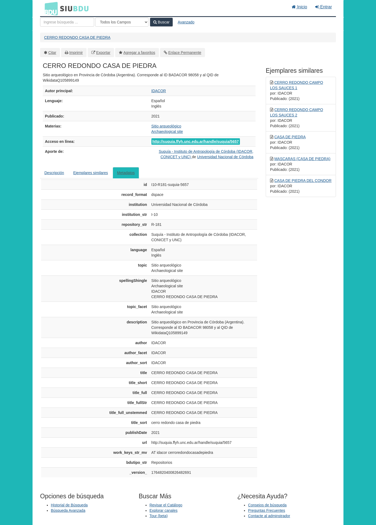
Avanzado (186, 22)
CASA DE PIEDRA (290, 137)
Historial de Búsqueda (69, 505)
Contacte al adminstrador (269, 516)
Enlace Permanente (184, 52)
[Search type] (121, 22)
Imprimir (76, 52)
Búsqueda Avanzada (68, 510)
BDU (50, 8)
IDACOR (158, 91)
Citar (52, 52)
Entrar (323, 7)
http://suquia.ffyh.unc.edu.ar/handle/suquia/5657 (195, 141)
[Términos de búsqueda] (67, 22)
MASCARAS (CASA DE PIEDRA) (302, 159)
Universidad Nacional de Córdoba (225, 157)
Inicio (299, 7)
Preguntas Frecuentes (266, 510)
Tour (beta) (159, 516)
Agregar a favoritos (139, 52)
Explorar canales (164, 510)
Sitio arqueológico (166, 126)
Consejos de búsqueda (267, 505)
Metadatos (125, 173)
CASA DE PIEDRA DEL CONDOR (303, 180)
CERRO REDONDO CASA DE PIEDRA (77, 37)
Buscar (161, 22)
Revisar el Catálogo (166, 505)
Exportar (103, 52)
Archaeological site (167, 131)
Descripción (54, 173)
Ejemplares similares (90, 173)
